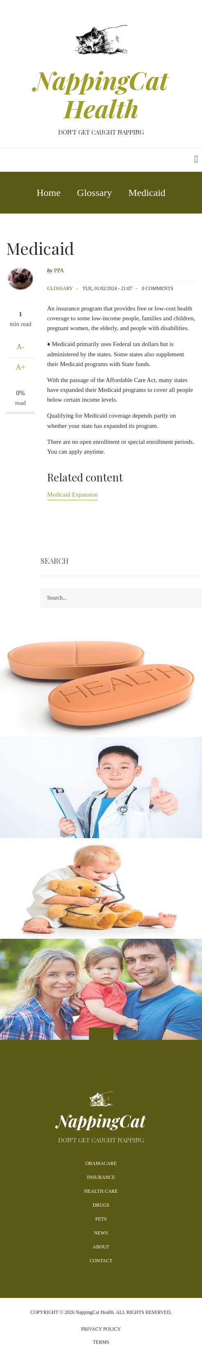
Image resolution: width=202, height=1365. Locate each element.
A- (21, 347)
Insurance (101, 1177)
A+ (20, 367)
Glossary (60, 288)
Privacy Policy (101, 1329)
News (101, 1233)
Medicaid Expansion (72, 494)
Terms (101, 1342)
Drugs (101, 1205)
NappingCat (101, 1120)
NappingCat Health (101, 94)
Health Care (101, 1191)
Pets (101, 1219)
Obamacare (101, 1163)
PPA (59, 271)
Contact (101, 1261)
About (101, 1247)
